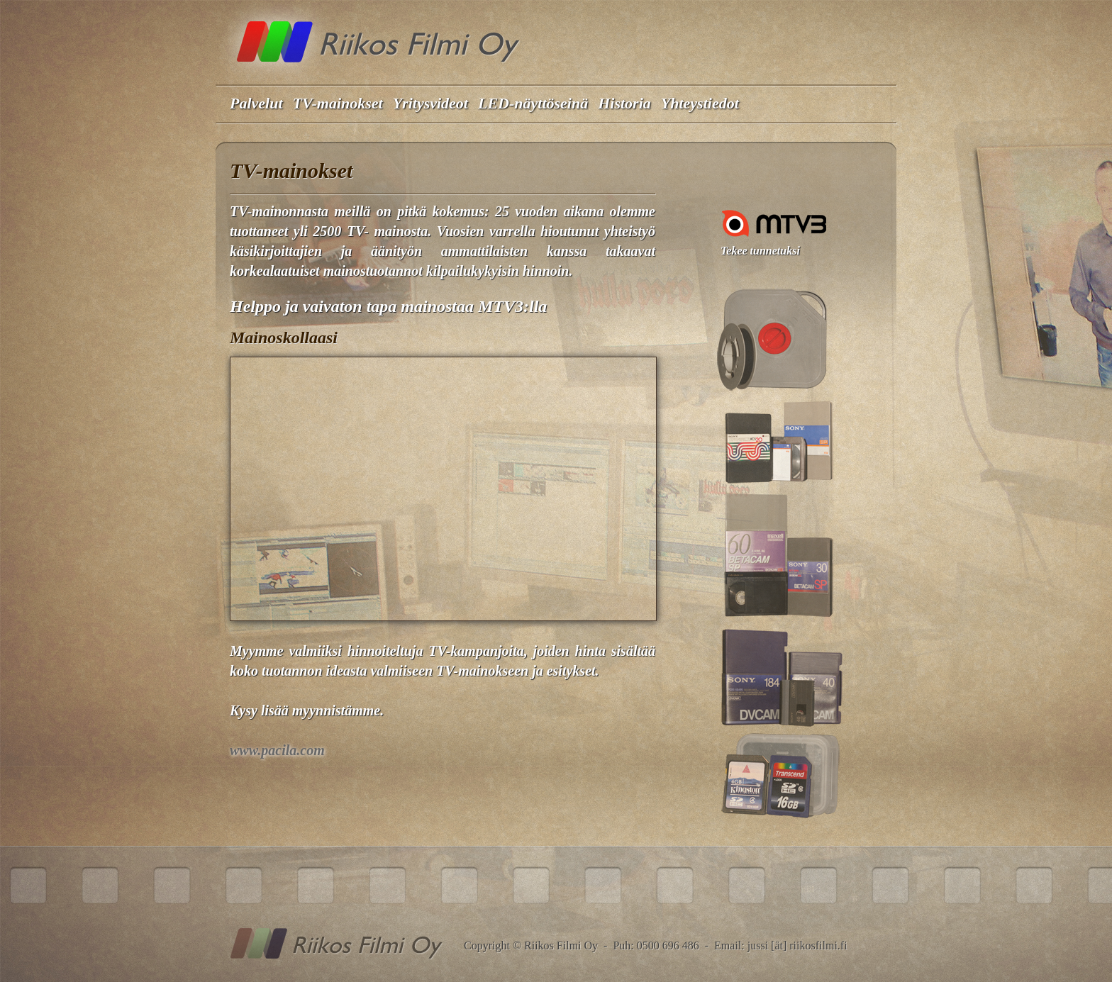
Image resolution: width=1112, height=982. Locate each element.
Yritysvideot (430, 103)
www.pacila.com (277, 750)
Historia (624, 103)
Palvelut (256, 103)
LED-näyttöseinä (533, 103)
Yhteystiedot (700, 103)
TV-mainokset (338, 103)
